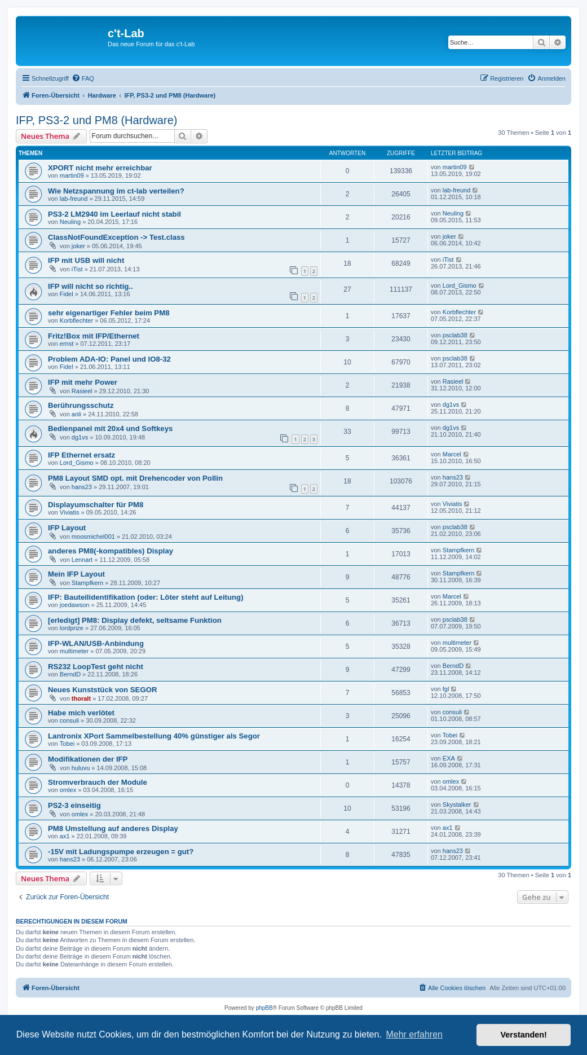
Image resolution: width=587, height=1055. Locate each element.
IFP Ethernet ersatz (81, 455)
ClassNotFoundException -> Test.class (116, 237)
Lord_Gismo (459, 285)
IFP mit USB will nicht (86, 260)
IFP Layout (67, 528)
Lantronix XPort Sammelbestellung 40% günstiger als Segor (154, 736)
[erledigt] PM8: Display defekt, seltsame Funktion (135, 620)
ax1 (65, 836)
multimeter (74, 651)
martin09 (72, 175)
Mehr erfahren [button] (414, 1034)
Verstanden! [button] (524, 1034)
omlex (68, 789)
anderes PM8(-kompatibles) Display (110, 551)
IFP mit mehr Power (82, 382)
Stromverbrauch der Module (97, 782)
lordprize (71, 628)
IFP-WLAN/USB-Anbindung (96, 643)
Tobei (67, 743)
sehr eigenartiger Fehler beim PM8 (108, 313)
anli (76, 414)
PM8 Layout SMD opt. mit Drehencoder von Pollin (135, 478)
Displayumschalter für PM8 (95, 504)
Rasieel (82, 391)
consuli (69, 720)
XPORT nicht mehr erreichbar (100, 168)
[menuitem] (83, 78)
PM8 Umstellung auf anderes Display (113, 828)
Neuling (70, 221)
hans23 (82, 486)
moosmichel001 (93, 536)
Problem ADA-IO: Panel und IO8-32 (109, 359)
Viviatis (70, 512)
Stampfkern (458, 550)
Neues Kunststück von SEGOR (102, 689)
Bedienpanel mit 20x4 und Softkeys (110, 428)
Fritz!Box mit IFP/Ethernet (93, 336)
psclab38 (455, 335)
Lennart (82, 559)
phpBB (264, 1008)
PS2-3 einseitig (74, 805)
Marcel (452, 454)
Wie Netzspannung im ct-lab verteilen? (116, 191)
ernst (66, 343)
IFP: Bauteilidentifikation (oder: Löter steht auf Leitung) (146, 597)
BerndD (70, 674)
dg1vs (451, 404)
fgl (446, 688)
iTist (77, 269)
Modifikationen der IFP (87, 759)
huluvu (81, 767)
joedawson (75, 604)
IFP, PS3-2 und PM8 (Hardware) (96, 120)
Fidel (66, 294)
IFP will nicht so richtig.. (90, 286)
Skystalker (457, 804)
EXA (449, 758)
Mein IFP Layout (76, 574)
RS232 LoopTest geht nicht (95, 666)
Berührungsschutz (81, 405)
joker (78, 246)
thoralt (81, 698)
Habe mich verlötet (81, 713)
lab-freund (74, 198)
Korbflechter (76, 320)
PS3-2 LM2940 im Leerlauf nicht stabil (114, 214)
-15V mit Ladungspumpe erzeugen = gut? (120, 851)
